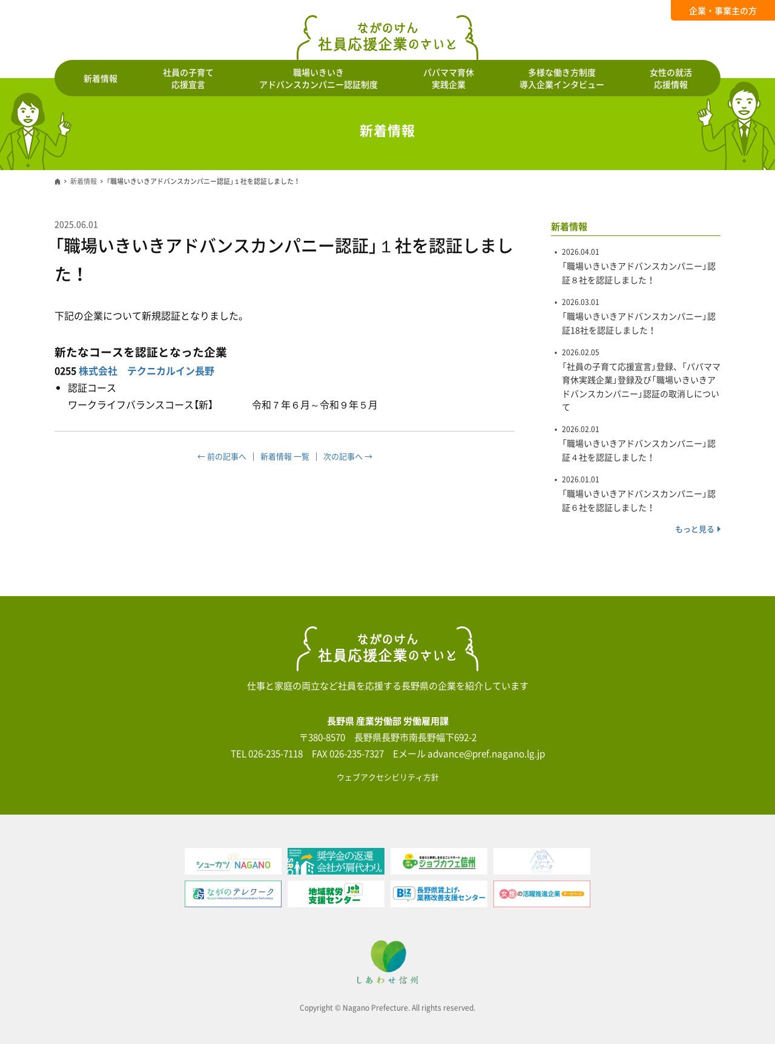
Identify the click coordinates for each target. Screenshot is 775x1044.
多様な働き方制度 (561, 78)
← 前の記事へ (221, 456)
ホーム (57, 181)
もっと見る (694, 528)
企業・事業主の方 (723, 10)
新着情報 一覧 (284, 456)
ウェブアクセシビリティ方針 (388, 777)
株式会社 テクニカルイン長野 (146, 370)
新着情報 (100, 78)
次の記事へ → (347, 456)
